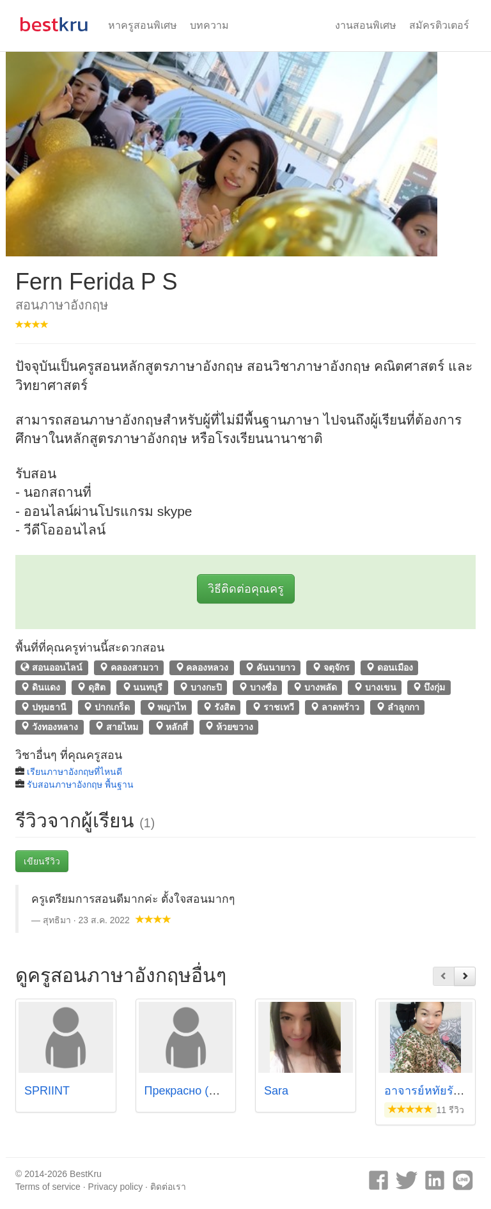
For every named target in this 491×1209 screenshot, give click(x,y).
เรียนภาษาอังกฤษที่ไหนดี (74, 772)
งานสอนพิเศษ (365, 25)
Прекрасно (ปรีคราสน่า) (206, 1090)
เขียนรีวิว (42, 861)
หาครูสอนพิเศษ (142, 25)
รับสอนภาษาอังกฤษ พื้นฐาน (80, 784)
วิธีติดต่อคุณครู (246, 588)
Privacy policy (115, 1187)
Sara (276, 1090)
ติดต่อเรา (168, 1187)
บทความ (209, 25)
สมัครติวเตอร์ (439, 25)
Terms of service (48, 1187)
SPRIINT (47, 1090)
